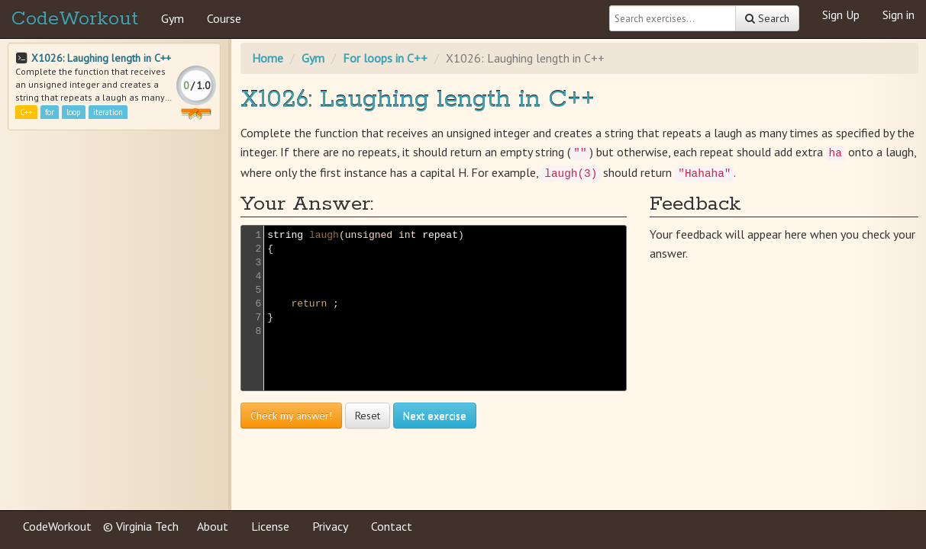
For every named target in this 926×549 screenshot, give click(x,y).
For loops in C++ (385, 58)
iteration (108, 112)
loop (73, 112)
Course (224, 18)
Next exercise (434, 415)
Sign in (898, 14)
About (212, 526)
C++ (26, 112)
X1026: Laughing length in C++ (101, 58)
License (270, 526)
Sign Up (841, 14)
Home (267, 58)
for (49, 112)
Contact (391, 526)
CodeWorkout (74, 19)
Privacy (330, 526)
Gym (172, 18)
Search (767, 18)
